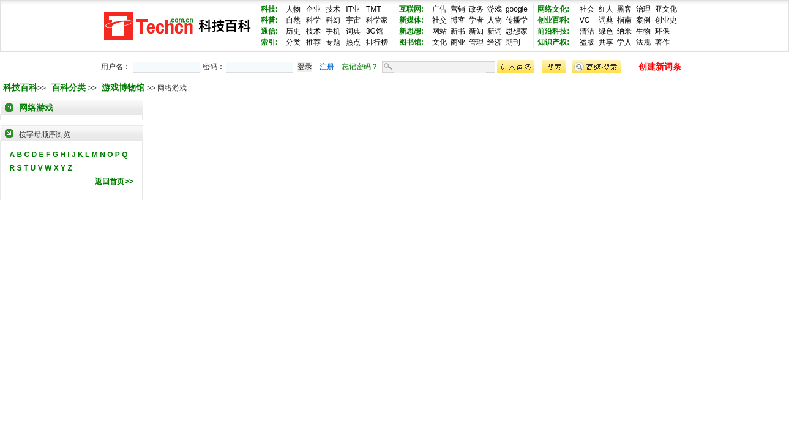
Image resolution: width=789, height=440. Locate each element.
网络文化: (553, 9)
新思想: (411, 31)
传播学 (517, 20)
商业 (458, 42)
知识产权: (553, 42)
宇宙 (353, 20)
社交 (439, 20)
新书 (458, 31)
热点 (353, 42)
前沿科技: (553, 31)
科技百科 (20, 87)
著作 (662, 42)
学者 (476, 20)
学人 (624, 42)
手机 (333, 31)
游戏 (494, 9)
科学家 (377, 20)
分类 (293, 42)
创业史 (666, 20)
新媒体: (411, 20)
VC (585, 20)
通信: (269, 31)
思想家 (517, 31)
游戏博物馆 (124, 87)
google (517, 9)
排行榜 (377, 42)
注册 (327, 66)
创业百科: (553, 20)
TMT (373, 9)
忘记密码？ (360, 66)
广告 (439, 9)
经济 (494, 42)
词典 (353, 31)
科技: (269, 9)
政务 (476, 9)
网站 (439, 31)
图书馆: (411, 42)
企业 (313, 9)
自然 (293, 20)
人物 (293, 9)
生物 (643, 31)
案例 (643, 20)
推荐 (313, 42)
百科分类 (68, 87)
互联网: (411, 9)
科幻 (333, 20)
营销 (458, 9)
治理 (643, 9)
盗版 (587, 42)
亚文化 (666, 9)
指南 (624, 20)
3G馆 (374, 31)
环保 (662, 31)
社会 (587, 9)
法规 (643, 42)
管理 (476, 42)
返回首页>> (114, 181)
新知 (476, 31)
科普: (269, 20)
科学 (313, 20)
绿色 (606, 31)
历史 (293, 31)
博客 (458, 20)
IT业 (353, 9)
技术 (333, 9)
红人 (606, 9)
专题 (333, 42)
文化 (439, 42)
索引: (269, 42)
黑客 (624, 9)
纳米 (624, 31)
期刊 (513, 42)
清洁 (587, 31)
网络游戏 (36, 107)
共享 (606, 42)
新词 (494, 31)
